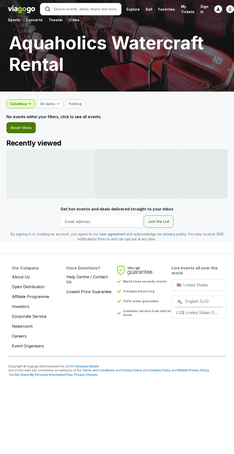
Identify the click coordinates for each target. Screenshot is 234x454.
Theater (56, 20)
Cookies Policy (160, 371)
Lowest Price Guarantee (89, 292)
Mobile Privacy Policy (193, 371)
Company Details (86, 367)
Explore (133, 9)
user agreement (112, 235)
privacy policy (174, 235)
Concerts (34, 20)
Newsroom (22, 326)
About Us (21, 277)
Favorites (166, 9)
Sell (149, 9)
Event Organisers (28, 346)
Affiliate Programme (30, 297)
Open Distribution (28, 287)
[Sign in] (218, 9)
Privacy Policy (131, 371)
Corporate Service (29, 317)
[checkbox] (76, 103)
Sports (14, 20)
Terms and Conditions (98, 371)
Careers (19, 336)
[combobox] (22, 103)
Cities (74, 20)
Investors (20, 307)
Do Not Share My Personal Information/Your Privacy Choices (53, 375)
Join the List (158, 222)
